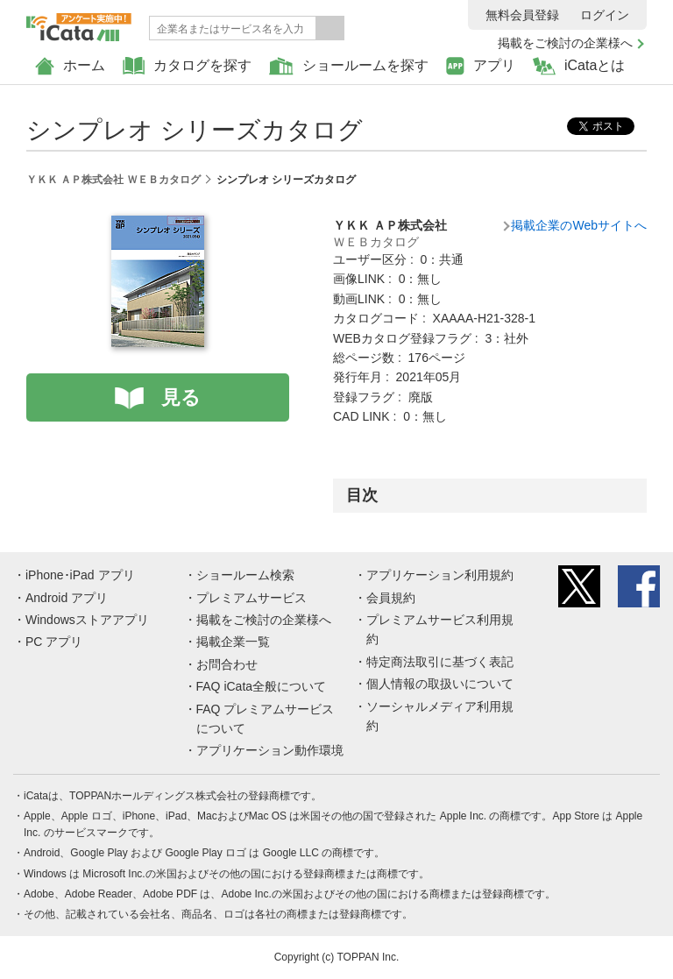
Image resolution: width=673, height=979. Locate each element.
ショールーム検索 (245, 575)
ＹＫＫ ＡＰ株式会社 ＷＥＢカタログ (113, 180)
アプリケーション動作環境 (270, 750)
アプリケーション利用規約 (440, 575)
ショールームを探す (349, 66)
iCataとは (579, 66)
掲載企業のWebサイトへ (579, 225)
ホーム (70, 66)
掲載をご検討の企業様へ (565, 43)
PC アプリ (53, 642)
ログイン (604, 15)
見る (181, 397)
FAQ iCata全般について (261, 686)
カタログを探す (187, 66)
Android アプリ (66, 598)
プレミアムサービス (251, 598)
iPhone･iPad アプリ (80, 575)
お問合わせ (227, 664)
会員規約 (390, 598)
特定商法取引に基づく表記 (440, 662)
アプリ (480, 66)
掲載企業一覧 (233, 642)
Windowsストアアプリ (87, 620)
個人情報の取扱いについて (440, 684)
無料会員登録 (522, 15)
